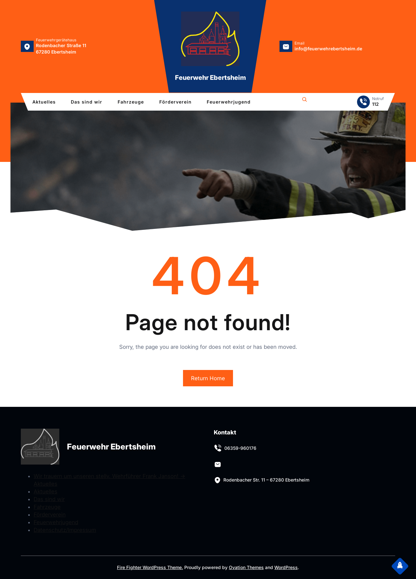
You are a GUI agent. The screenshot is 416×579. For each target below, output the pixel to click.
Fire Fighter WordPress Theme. (150, 567)
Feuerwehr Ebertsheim (210, 77)
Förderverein (50, 514)
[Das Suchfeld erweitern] (304, 100)
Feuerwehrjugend (56, 522)
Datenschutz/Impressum (65, 530)
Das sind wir (49, 499)
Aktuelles (45, 491)
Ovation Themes (246, 567)
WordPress (286, 567)
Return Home (208, 378)
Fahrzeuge (47, 507)
